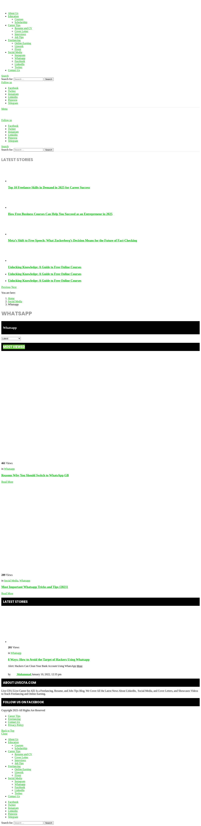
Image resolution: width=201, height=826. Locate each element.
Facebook (20, 61)
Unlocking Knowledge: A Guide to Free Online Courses (44, 267)
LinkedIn (19, 64)
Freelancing (14, 40)
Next (13, 287)
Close (4, 733)
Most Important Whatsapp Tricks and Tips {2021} (34, 587)
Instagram (20, 55)
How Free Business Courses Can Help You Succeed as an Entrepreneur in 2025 (60, 214)
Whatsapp (20, 58)
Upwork (19, 46)
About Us (13, 13)
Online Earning (23, 43)
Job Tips (19, 37)
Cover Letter (21, 31)
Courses (19, 19)
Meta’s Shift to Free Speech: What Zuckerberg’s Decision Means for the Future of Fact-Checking (72, 240)
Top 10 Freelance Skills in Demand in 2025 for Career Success (49, 187)
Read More (7, 481)
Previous (6, 287)
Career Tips (14, 25)
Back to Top (7, 730)
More (80, 666)
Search (48, 79)
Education (13, 16)
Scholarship (21, 22)
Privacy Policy (16, 725)
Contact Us (14, 70)
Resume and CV (23, 28)
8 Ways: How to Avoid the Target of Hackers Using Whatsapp (49, 659)
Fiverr (18, 49)
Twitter (18, 67)
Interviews (20, 34)
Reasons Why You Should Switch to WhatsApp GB (35, 475)
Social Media (15, 52)
